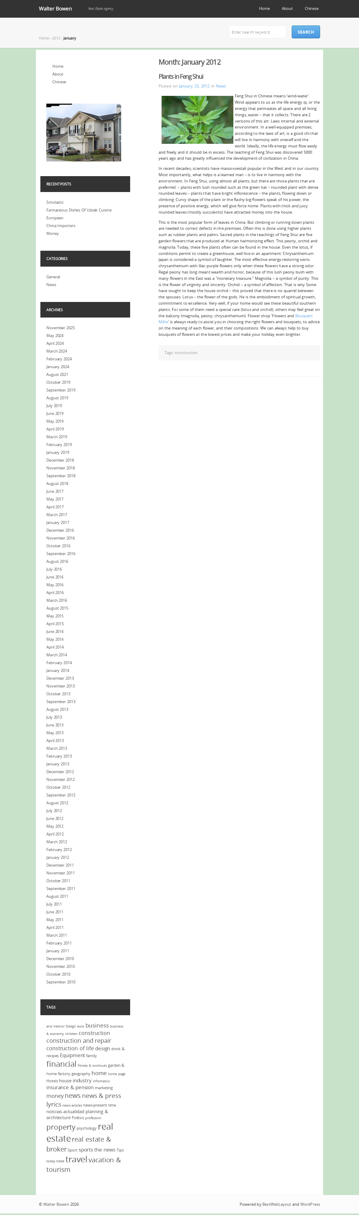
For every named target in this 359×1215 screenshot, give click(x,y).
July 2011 (54, 904)
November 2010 (60, 966)
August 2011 (57, 896)
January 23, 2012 (194, 86)
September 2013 (60, 701)
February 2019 (59, 444)
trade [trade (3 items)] (60, 1161)
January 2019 (57, 452)
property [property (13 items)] (60, 1127)
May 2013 (54, 732)
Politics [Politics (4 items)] (78, 1117)
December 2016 (60, 530)
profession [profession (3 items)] (93, 1118)
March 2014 (56, 655)
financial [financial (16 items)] (61, 1064)
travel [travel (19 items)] (76, 1159)
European (54, 217)
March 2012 (56, 841)
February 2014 (59, 662)
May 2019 (54, 421)
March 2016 (56, 600)
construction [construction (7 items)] (94, 1032)
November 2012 (60, 779)
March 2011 (56, 935)
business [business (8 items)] (97, 1025)
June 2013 (54, 725)
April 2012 (55, 834)
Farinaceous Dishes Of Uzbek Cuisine (79, 210)
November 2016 (60, 538)
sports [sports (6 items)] (86, 1149)
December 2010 (60, 958)
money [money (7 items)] (55, 1095)
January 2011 (57, 950)
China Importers (60, 225)
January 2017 (57, 522)
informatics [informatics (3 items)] (101, 1081)
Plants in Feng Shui (181, 76)
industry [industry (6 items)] (82, 1080)
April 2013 (55, 740)
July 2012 (54, 810)
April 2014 (55, 647)
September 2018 (60, 475)
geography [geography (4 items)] (81, 1073)
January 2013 (57, 764)
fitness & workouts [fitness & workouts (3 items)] (92, 1065)
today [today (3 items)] (50, 1161)
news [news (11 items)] (73, 1095)
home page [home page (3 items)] (116, 1074)
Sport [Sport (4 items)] (72, 1150)
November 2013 (60, 686)
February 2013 (59, 756)
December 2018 (60, 460)
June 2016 (54, 577)
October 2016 (58, 545)
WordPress (310, 1204)
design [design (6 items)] (102, 1048)
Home (264, 8)
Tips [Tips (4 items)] (120, 1150)
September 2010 (60, 982)
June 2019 (54, 413)
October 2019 (58, 382)
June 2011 (54, 912)
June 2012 (54, 818)
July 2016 (54, 569)
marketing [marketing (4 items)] (104, 1087)
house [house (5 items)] (65, 1080)
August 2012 (57, 803)
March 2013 (56, 748)
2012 (56, 38)
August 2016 (57, 561)
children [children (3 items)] (71, 1034)
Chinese (312, 8)
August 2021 (57, 374)
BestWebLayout (276, 1204)
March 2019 (56, 436)
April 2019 (55, 429)
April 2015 (55, 623)
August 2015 (57, 608)
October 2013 (58, 693)
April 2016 (55, 592)
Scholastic (55, 202)
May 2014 (54, 639)
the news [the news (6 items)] (104, 1149)
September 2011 (60, 888)
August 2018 (57, 483)
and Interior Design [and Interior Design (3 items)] (61, 1026)
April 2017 (55, 507)
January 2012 (57, 857)
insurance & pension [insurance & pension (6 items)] (70, 1087)
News (221, 86)
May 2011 (54, 919)
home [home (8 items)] (99, 1073)
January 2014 (57, 670)
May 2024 (54, 335)
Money (52, 233)
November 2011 (60, 873)
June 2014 (54, 631)
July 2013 (54, 717)
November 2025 (60, 327)
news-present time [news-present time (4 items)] (99, 1105)
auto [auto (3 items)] (80, 1026)
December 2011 (60, 865)
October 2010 (58, 974)
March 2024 (56, 351)
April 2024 (55, 343)
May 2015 (54, 616)
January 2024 (57, 366)
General (53, 276)
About (287, 8)
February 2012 (59, 849)
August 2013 (57, 709)
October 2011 (58, 880)
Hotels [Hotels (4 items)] (52, 1080)
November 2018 (60, 468)
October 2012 (58, 787)
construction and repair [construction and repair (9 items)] (78, 1040)
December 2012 (60, 771)
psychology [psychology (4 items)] (87, 1128)
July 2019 (54, 405)
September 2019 (60, 390)
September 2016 (60, 553)
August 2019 (57, 398)
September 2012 (60, 795)
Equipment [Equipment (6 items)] (72, 1055)
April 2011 (55, 927)
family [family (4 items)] (91, 1055)
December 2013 (60, 678)
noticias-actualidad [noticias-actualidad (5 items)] (65, 1111)
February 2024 (59, 359)
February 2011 (59, 943)
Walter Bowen (55, 8)
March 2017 (56, 514)
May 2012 (54, 826)
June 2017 (54, 491)
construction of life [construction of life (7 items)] (70, 1048)
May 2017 (54, 499)
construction (186, 352)
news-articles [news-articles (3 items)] (72, 1105)
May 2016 (54, 584)
